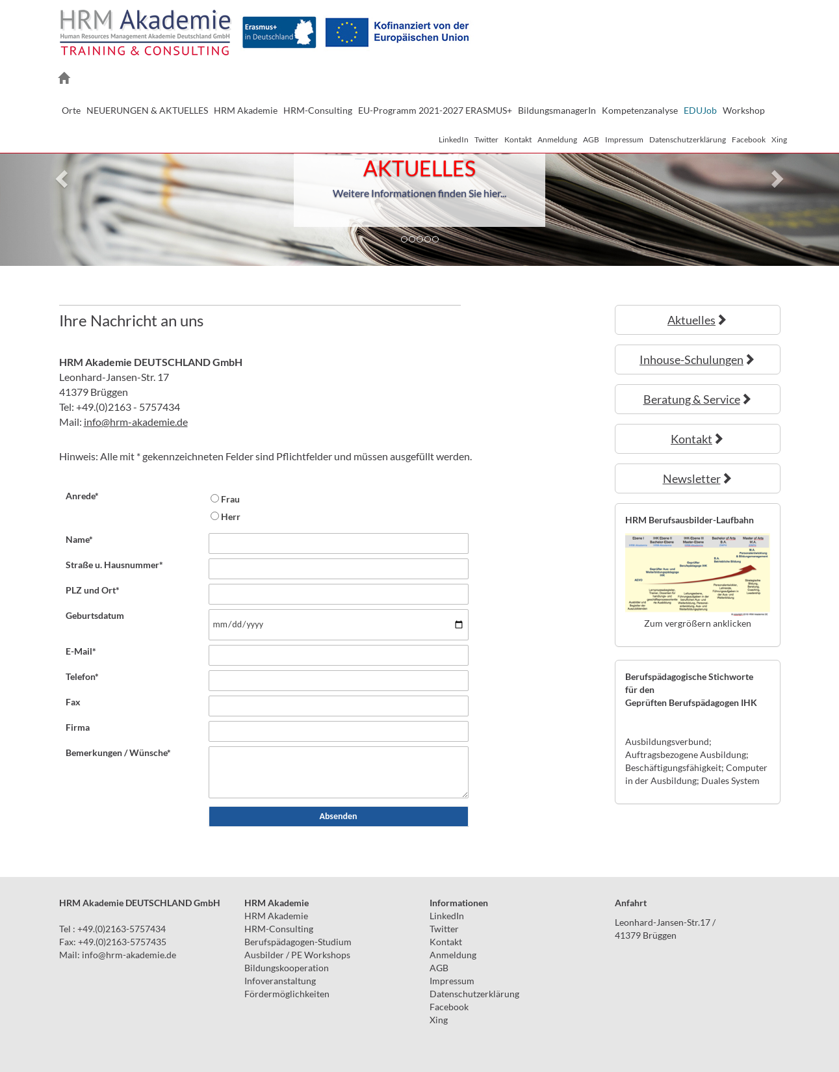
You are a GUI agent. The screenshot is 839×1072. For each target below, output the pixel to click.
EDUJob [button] (700, 110)
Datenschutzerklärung (687, 139)
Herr (230, 516)
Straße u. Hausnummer (114, 564)
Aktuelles (697, 320)
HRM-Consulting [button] (317, 110)
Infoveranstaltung (280, 980)
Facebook (749, 139)
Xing (779, 139)
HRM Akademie (276, 915)
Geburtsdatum (95, 615)
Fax (73, 701)
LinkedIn (454, 139)
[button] (63, 178)
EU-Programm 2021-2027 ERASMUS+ (435, 110)
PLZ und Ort (93, 589)
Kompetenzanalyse (640, 110)
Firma (78, 727)
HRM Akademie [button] (246, 110)
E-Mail (81, 651)
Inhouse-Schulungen (697, 359)
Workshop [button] (744, 110)
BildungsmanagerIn (557, 110)
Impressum (624, 139)
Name (79, 539)
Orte (71, 110)
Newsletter (697, 478)
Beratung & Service (697, 399)
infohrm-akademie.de (136, 421)
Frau (230, 498)
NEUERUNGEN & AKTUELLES (147, 110)
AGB (591, 139)
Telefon (82, 676)
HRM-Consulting (278, 928)
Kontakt (518, 139)
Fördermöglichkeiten (286, 993)
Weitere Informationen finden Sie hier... (419, 193)
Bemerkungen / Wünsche (118, 752)
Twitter (486, 139)
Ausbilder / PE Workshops (297, 954)
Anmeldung (557, 139)
